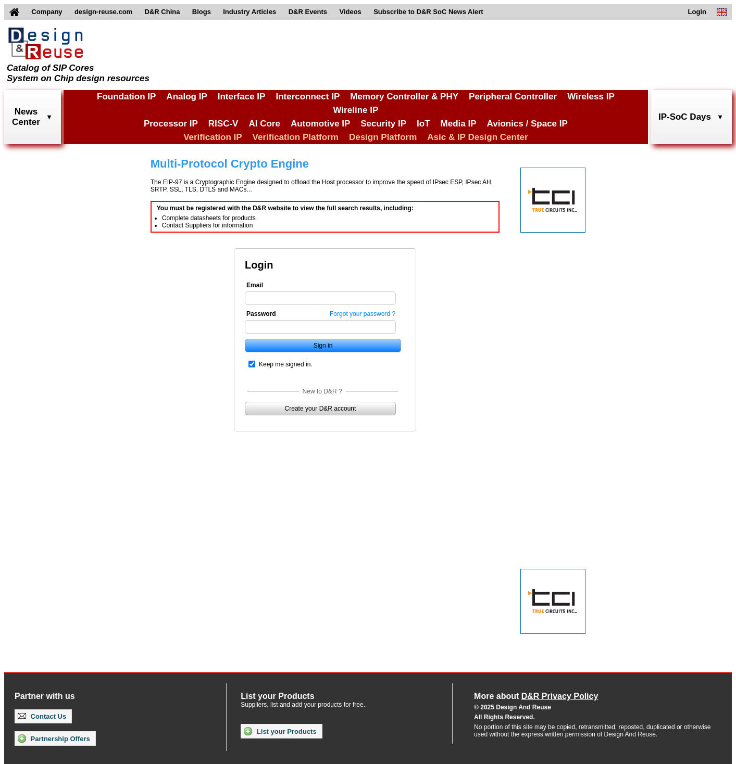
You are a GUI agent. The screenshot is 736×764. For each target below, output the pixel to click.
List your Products (280, 731)
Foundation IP (126, 96)
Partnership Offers (54, 738)
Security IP (383, 124)
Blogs (201, 12)
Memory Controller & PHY (404, 96)
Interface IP (242, 96)
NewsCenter (26, 117)
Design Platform (383, 137)
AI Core (264, 124)
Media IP (459, 124)
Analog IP (186, 96)
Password (261, 313)
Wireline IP (356, 110)
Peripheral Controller (513, 96)
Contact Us (42, 716)
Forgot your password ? (362, 313)
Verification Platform (296, 137)
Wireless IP (591, 96)
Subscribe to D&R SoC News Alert (428, 12)
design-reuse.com (103, 12)
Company (46, 12)
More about (536, 696)
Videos (350, 12)
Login (697, 12)
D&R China (162, 12)
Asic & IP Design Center (477, 137)
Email (254, 285)
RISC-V (223, 124)
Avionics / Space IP (527, 124)
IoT (423, 124)
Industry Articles (249, 12)
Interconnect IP (308, 96)
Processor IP (171, 124)
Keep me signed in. (286, 364)
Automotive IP (320, 124)
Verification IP (212, 137)
